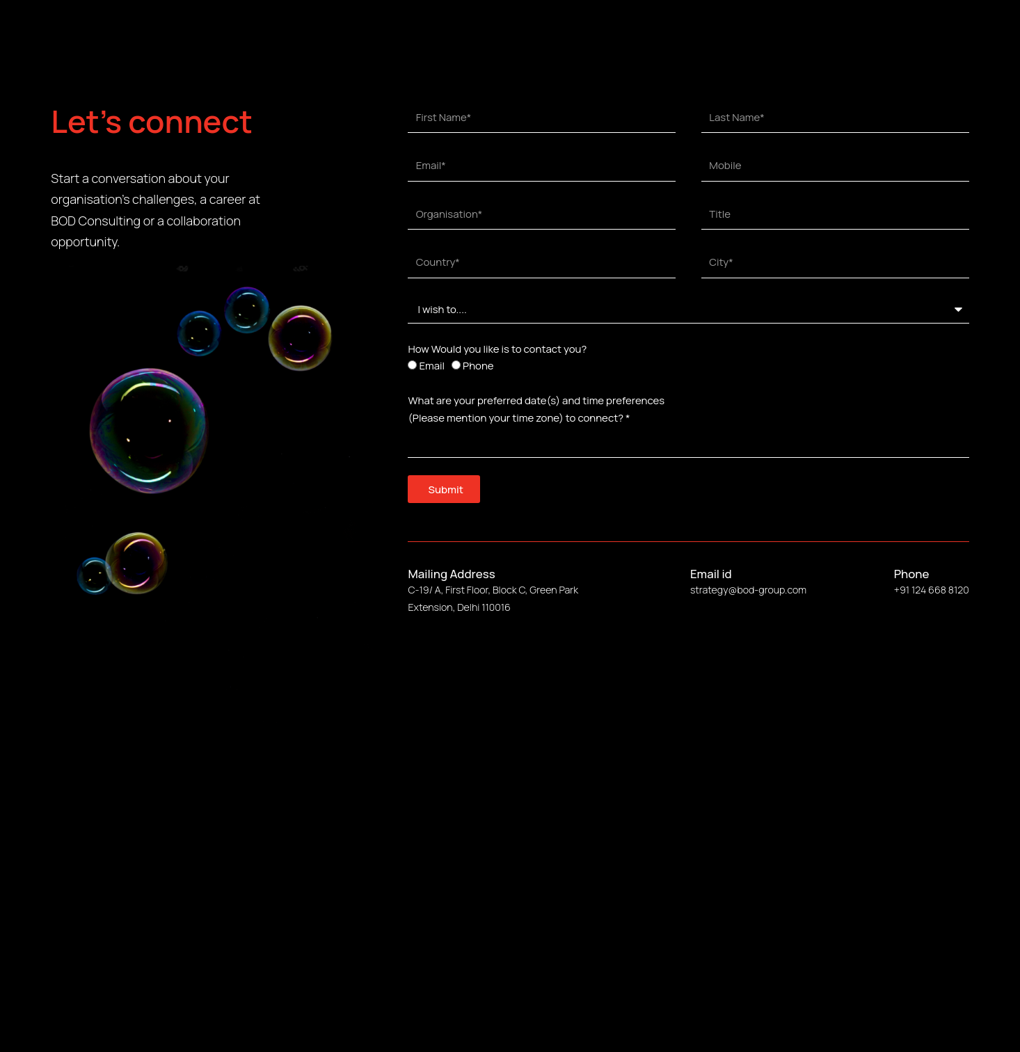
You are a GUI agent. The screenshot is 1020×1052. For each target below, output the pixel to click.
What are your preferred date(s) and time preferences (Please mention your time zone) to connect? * (536, 409)
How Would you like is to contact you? (497, 349)
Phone (478, 365)
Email (432, 365)
